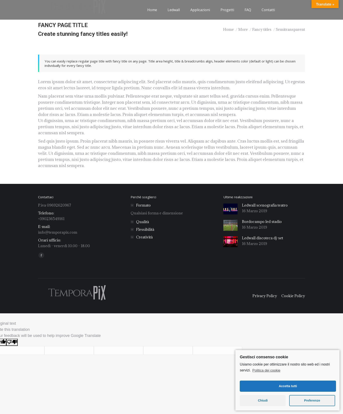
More (243, 29)
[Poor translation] (12, 342)
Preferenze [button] (312, 400)
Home (228, 29)
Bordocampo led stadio (262, 221)
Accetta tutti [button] (288, 386)
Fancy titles (261, 29)
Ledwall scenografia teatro (265, 205)
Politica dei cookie (266, 370)
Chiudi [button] (263, 400)
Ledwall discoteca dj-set (262, 238)
